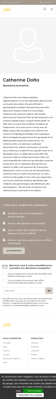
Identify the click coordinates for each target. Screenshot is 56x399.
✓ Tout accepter (33, 390)
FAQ (5, 347)
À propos (7, 343)
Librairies (35, 350)
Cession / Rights (38, 358)
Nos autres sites (13, 2)
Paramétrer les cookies (30, 395)
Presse (33, 354)
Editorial (34, 347)
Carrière (6, 350)
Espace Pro (47, 2)
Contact (6, 354)
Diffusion (35, 343)
